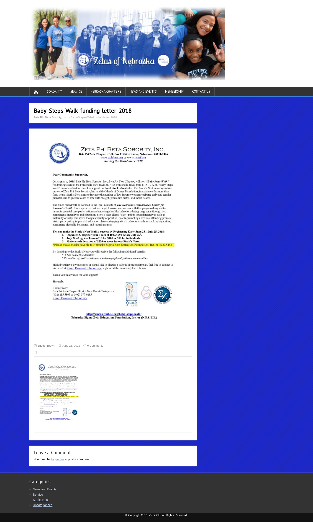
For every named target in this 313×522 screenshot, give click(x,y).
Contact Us (201, 91)
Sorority (54, 91)
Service (76, 91)
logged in (57, 459)
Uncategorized (42, 505)
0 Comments (95, 345)
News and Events (143, 91)
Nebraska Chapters (106, 91)
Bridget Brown (46, 345)
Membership (174, 91)
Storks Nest (40, 500)
